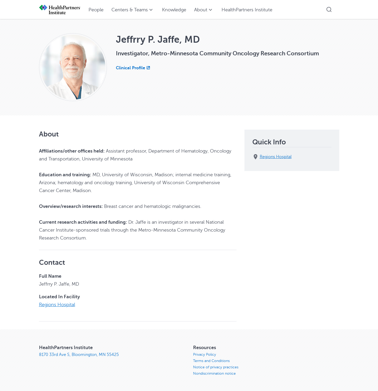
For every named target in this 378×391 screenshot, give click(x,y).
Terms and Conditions (211, 361)
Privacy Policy (204, 354)
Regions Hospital (57, 304)
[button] (329, 9)
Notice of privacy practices (215, 367)
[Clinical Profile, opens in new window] (133, 68)
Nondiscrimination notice (214, 373)
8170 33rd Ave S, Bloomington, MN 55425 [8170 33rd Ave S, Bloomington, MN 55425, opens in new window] (79, 354)
